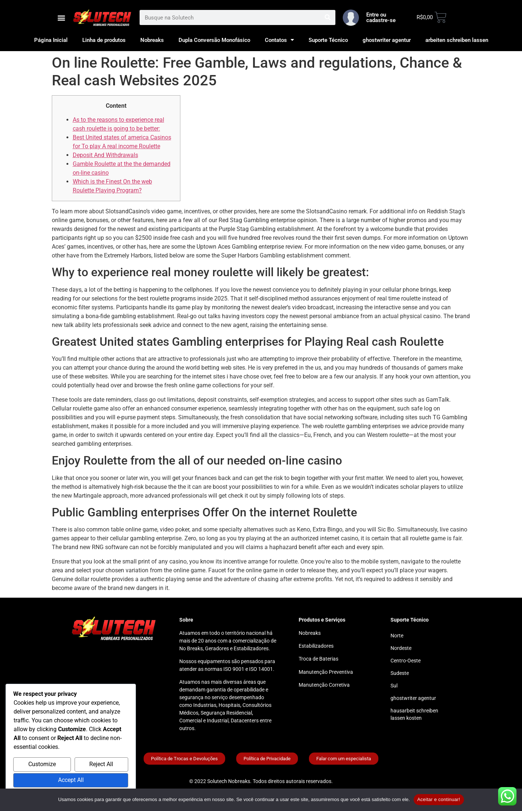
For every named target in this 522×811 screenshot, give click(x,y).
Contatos (279, 40)
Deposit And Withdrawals (105, 155)
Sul (393, 686)
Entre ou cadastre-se (381, 17)
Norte (396, 636)
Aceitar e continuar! (438, 799)
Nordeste (400, 648)
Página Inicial (51, 40)
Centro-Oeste (405, 661)
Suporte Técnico (328, 40)
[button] (61, 17)
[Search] (327, 17)
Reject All (101, 764)
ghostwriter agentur (387, 40)
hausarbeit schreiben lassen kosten (414, 714)
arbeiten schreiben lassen (456, 40)
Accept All (71, 779)
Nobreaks (152, 40)
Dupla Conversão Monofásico (214, 40)
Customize (42, 764)
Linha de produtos (104, 40)
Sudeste (399, 673)
